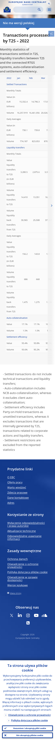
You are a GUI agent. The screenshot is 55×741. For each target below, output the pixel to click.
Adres (10, 503)
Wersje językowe (17, 585)
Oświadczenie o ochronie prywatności (22, 565)
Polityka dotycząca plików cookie (27, 572)
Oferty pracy (14, 482)
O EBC (11, 477)
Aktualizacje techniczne (21, 531)
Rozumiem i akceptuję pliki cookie (29, 728)
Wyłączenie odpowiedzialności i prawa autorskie (26, 524)
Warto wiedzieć (16, 487)
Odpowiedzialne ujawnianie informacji (24, 537)
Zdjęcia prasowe (17, 492)
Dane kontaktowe (18, 497)
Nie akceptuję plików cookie (29, 735)
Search (39, 9)
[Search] (26, 9)
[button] (49, 3)
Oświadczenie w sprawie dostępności (22, 578)
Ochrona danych (17, 559)
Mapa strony (15, 593)
